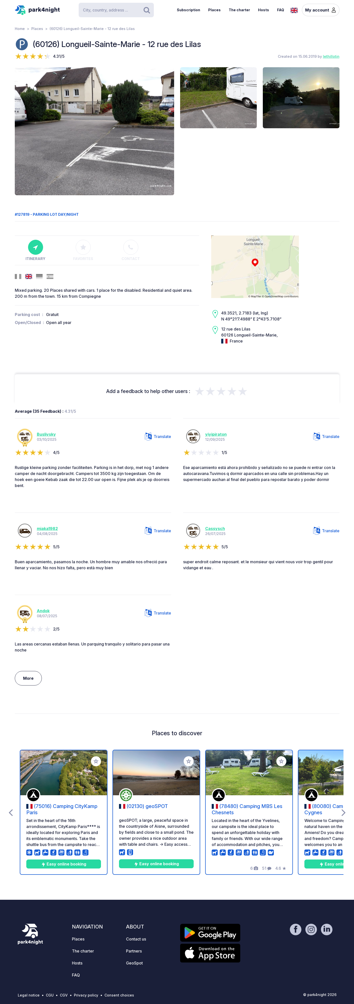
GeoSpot (134, 963)
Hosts (263, 10)
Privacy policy (86, 995)
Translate (158, 436)
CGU (50, 995)
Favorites (83, 250)
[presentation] (11, 812)
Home (20, 28)
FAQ (280, 10)
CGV (64, 995)
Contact (131, 250)
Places (214, 10)
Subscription (188, 10)
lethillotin (331, 56)
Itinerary (35, 250)
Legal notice (29, 995)
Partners (134, 951)
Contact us (136, 939)
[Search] (116, 10)
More (28, 678)
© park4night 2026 (319, 994)
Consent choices (119, 995)
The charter (239, 10)
